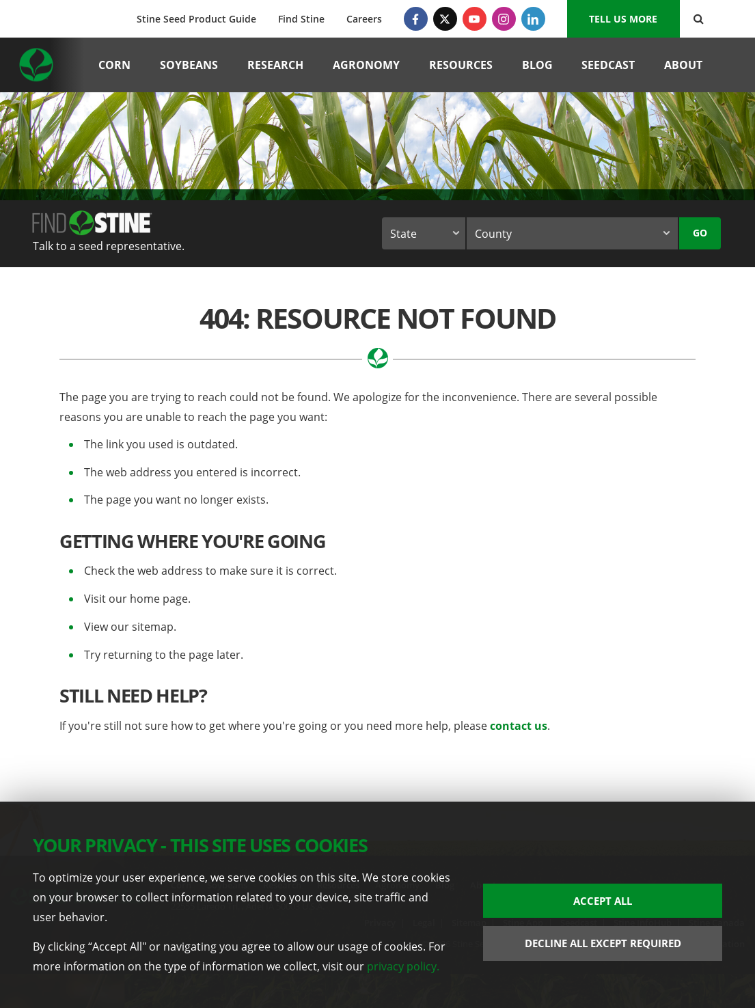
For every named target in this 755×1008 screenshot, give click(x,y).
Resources (461, 64)
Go (700, 232)
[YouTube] (474, 19)
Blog (537, 64)
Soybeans (189, 64)
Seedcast (608, 64)
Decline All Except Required (603, 943)
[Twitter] (445, 19)
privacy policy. (403, 966)
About (683, 64)
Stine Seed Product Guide (196, 18)
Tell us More (623, 18)
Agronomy (366, 64)
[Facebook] (416, 19)
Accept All (602, 901)
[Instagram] (504, 19)
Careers (364, 18)
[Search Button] (698, 19)
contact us (518, 725)
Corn (114, 64)
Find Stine (301, 18)
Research (275, 64)
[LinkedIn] (533, 19)
